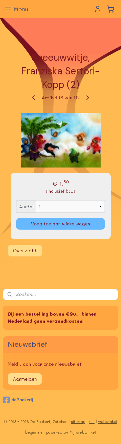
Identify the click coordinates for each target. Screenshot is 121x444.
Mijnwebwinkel (82, 432)
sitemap (78, 421)
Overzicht (25, 250)
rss (92, 421)
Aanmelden (25, 379)
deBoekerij (18, 400)
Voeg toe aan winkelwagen (60, 224)
